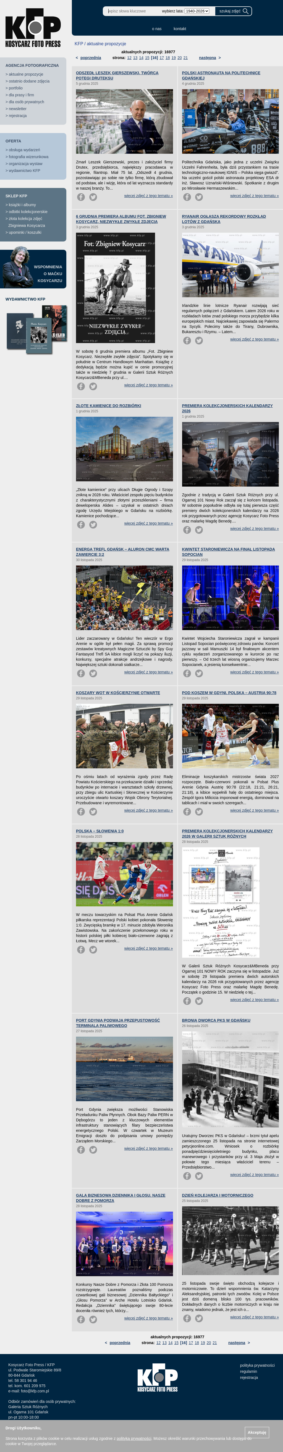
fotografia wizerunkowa (28, 157)
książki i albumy (22, 205)
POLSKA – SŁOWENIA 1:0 (100, 831)
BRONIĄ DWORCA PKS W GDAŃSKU (216, 1020)
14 (141, 57)
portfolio (16, 88)
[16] (154, 57)
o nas (156, 28)
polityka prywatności (257, 1365)
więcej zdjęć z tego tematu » (148, 195)
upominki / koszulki (25, 232)
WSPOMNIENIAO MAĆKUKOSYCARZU (48, 274)
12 (129, 57)
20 (179, 57)
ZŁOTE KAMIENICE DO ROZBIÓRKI (108, 406)
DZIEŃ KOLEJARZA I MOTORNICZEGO (217, 1195)
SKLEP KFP (16, 196)
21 (186, 57)
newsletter (18, 109)
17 (161, 57)
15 (147, 57)
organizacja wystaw (25, 163)
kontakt (180, 28)
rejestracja (18, 115)
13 (135, 57)
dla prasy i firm (21, 95)
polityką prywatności (134, 1438)
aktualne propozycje (26, 74)
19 (174, 57)
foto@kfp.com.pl (35, 1391)
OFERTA (13, 141)
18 (168, 57)
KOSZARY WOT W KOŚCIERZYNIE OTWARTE (118, 693)
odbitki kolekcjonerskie (28, 211)
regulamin (248, 1371)
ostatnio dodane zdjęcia (29, 81)
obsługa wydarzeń (24, 150)
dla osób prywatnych (26, 102)
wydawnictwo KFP (24, 170)
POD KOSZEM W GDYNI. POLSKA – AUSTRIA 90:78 (229, 693)
